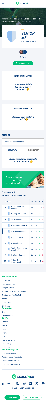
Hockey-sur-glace (8, 340)
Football (16, 19)
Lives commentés (8, 284)
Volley (4, 336)
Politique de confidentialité (12, 357)
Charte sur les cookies (10, 361)
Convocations (7, 302)
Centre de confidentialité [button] (11, 364)
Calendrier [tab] (33, 150)
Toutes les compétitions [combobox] (14, 142)
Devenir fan (22, 63)
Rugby (4, 333)
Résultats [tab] (12, 151)
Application (6, 280)
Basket (4, 325)
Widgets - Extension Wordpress (14, 291)
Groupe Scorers (8, 316)
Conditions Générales (10, 353)
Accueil (5, 19)
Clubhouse (6, 306)
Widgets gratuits (8, 288)
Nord (35, 19)
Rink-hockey (6, 344)
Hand (4, 329)
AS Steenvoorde (9, 22)
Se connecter (31, 397)
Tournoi (5, 299)
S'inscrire (12, 397)
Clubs (26, 19)
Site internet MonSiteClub (11, 295)
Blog (3, 312)
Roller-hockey (7, 347)
